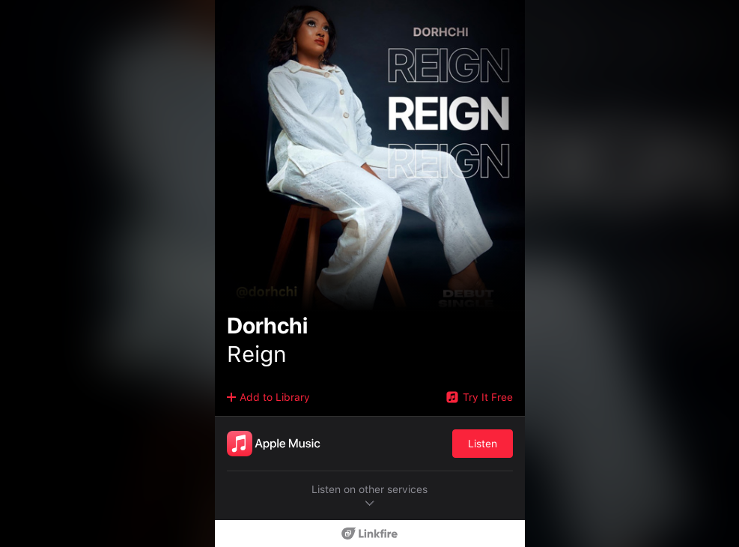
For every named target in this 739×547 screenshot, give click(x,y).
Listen (482, 444)
